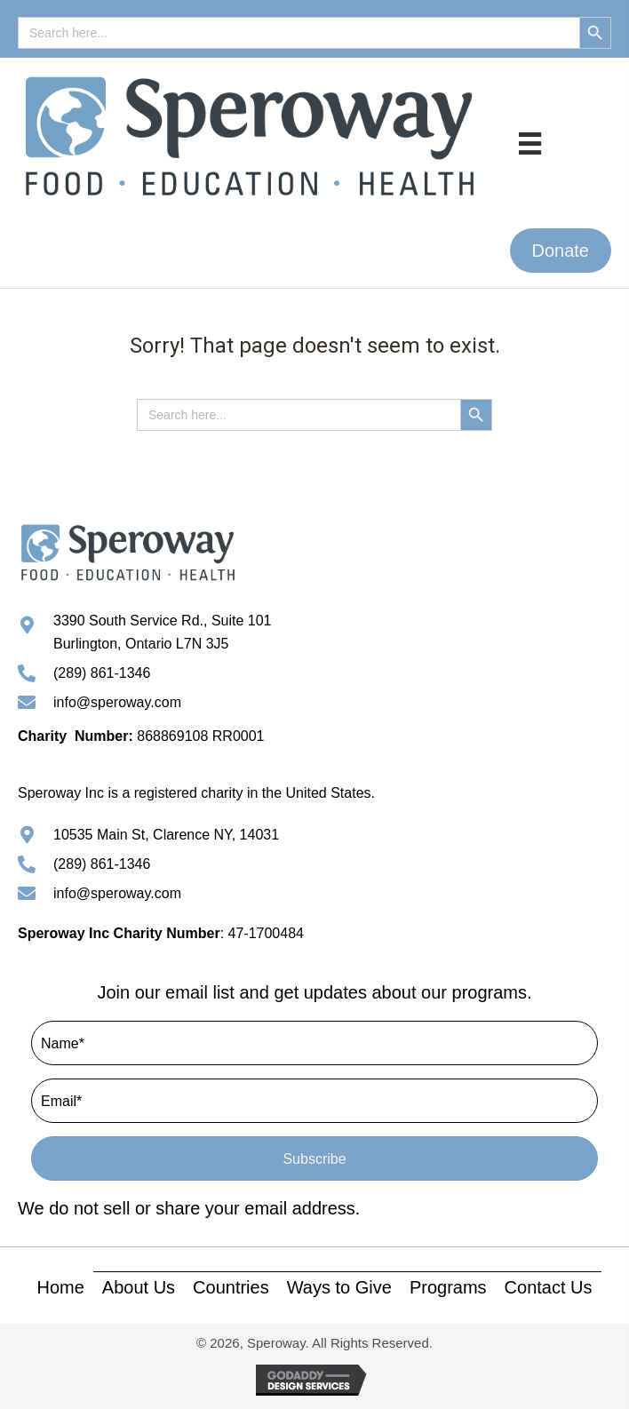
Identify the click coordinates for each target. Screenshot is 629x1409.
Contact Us (549, 1287)
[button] (561, 250)
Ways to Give (339, 1287)
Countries (231, 1287)
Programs (448, 1287)
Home (60, 1287)
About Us (138, 1287)
